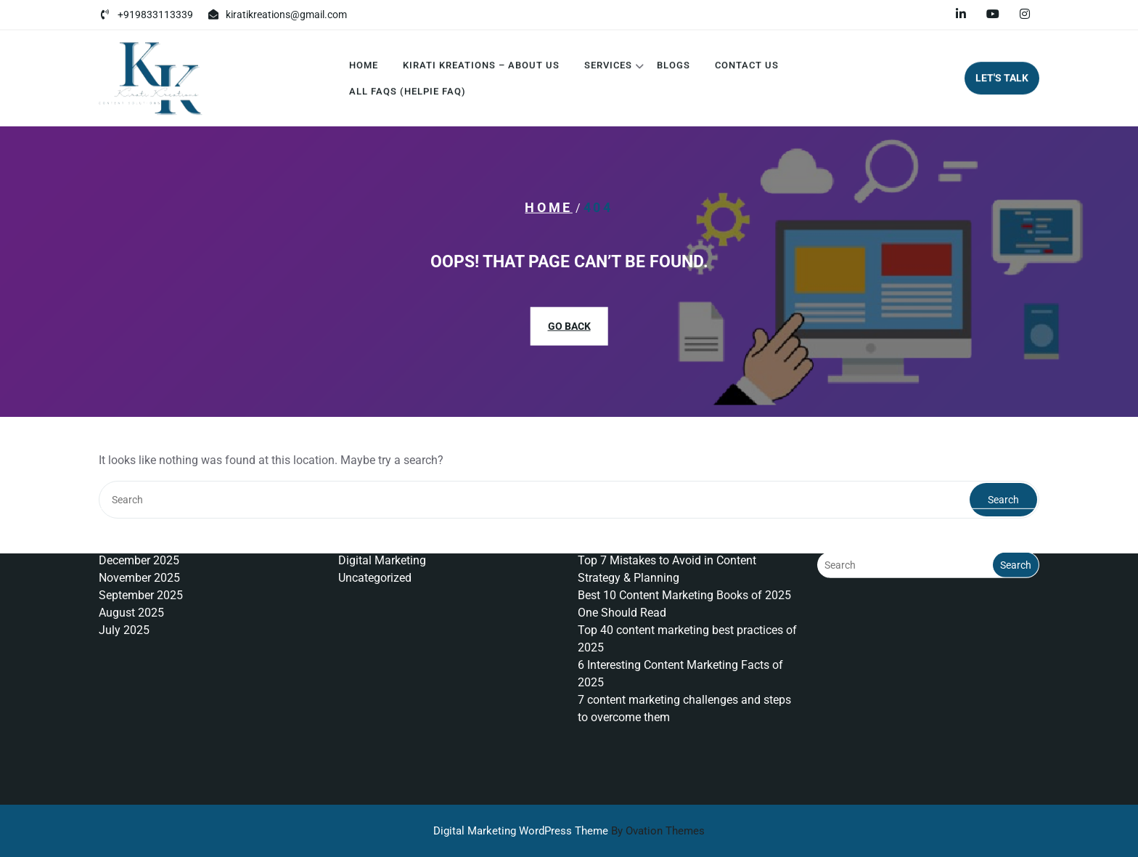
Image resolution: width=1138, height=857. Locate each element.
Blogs (673, 67)
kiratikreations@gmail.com (286, 14)
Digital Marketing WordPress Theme (569, 830)
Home (363, 67)
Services (608, 67)
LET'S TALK (1001, 80)
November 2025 (139, 537)
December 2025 (139, 520)
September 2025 (141, 554)
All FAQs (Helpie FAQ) (407, 94)
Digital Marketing (382, 520)
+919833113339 (155, 14)
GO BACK (569, 325)
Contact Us (747, 67)
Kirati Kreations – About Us (481, 67)
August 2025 (131, 572)
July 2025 (124, 589)
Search (1015, 524)
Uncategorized (375, 537)
